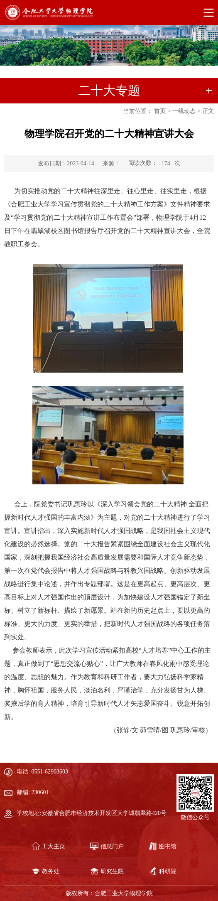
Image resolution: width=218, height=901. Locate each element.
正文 (208, 111)
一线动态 (184, 111)
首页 (160, 111)
